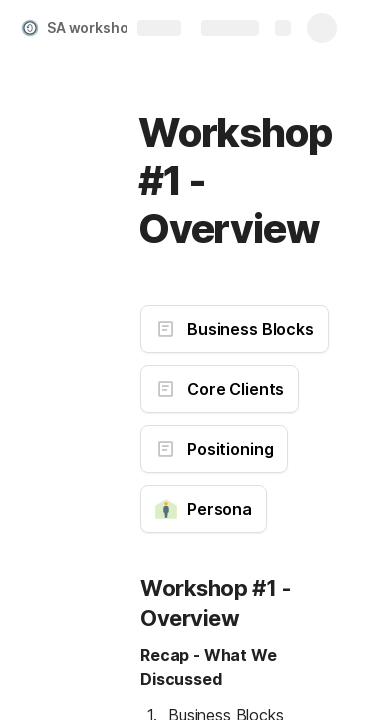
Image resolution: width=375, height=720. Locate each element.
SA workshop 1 (97, 27)
